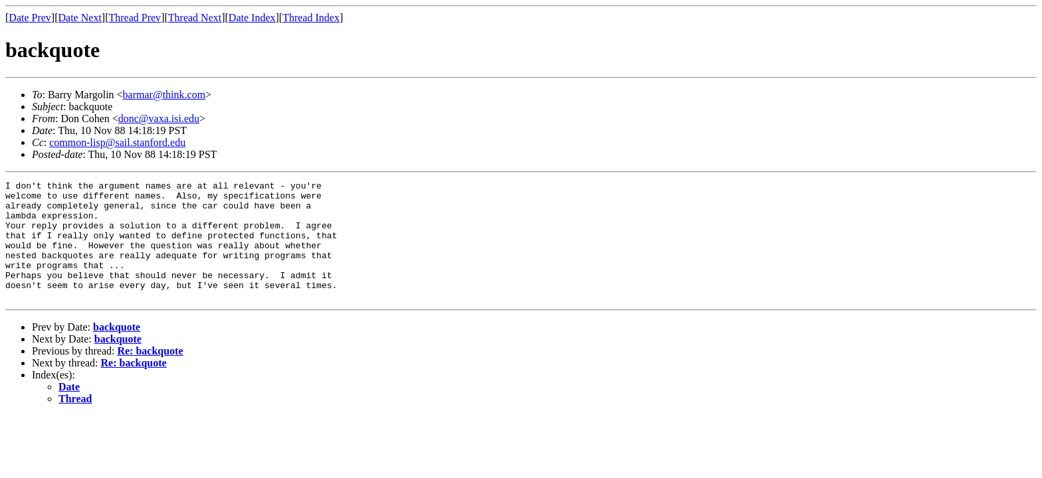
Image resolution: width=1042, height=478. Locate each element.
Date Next (80, 17)
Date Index (252, 17)
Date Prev (30, 17)
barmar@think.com (164, 94)
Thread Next (194, 17)
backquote (116, 351)
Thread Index (311, 17)
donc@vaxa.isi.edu (158, 118)
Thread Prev (134, 17)
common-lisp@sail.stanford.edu (117, 142)
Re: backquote (150, 374)
